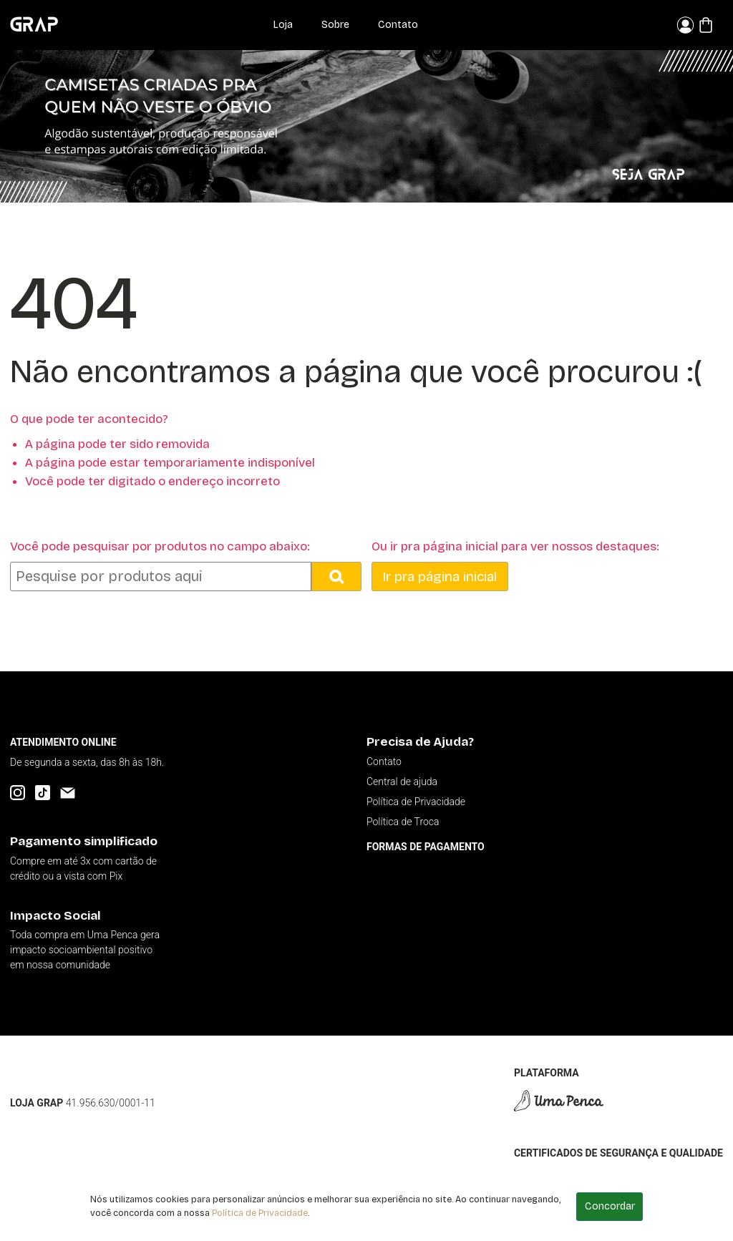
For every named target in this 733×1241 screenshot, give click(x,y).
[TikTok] (42, 792)
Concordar (610, 1206)
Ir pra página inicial (439, 576)
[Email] (67, 792)
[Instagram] (17, 792)
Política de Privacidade (260, 1212)
